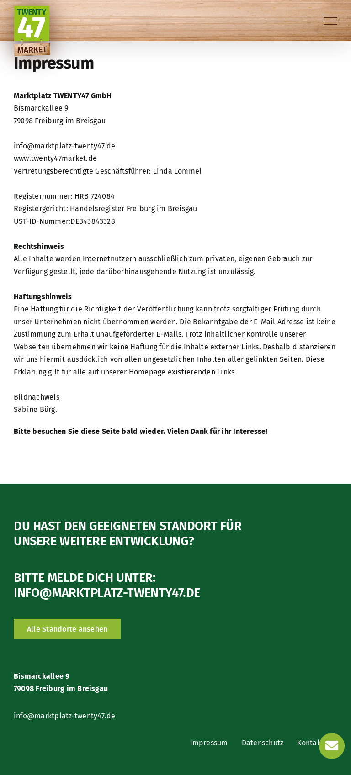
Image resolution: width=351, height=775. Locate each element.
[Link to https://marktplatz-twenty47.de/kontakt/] (332, 746)
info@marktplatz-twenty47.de (107, 592)
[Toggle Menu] (330, 21)
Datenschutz (263, 742)
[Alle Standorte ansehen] (67, 629)
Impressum (209, 742)
